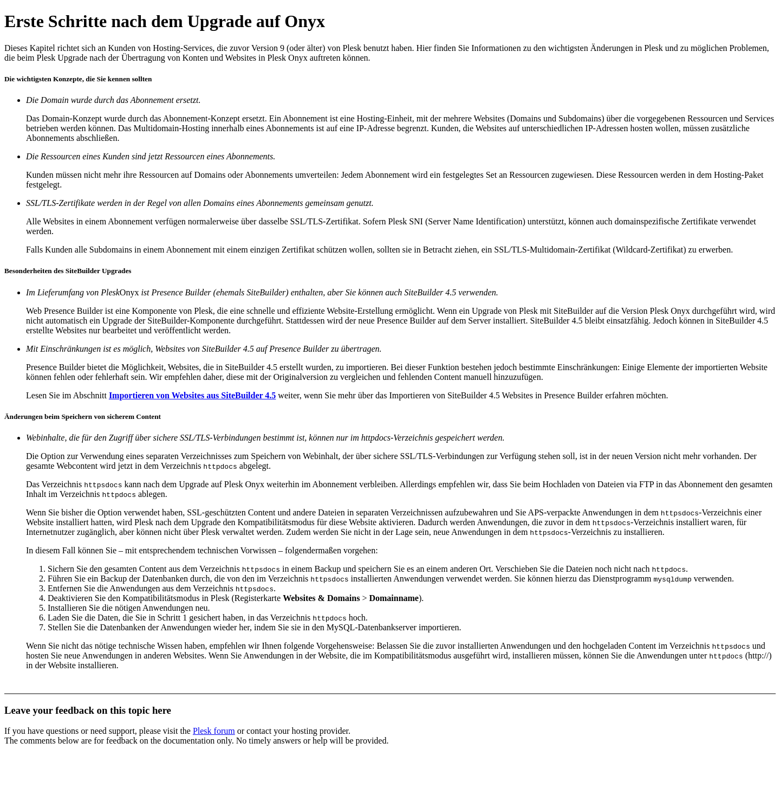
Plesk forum (214, 730)
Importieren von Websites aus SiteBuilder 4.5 (192, 395)
